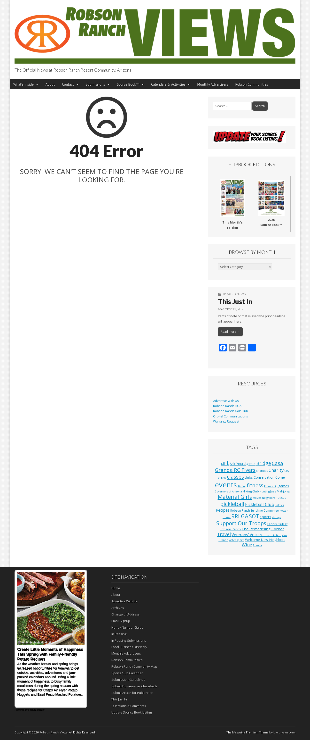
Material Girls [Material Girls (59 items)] (235, 496)
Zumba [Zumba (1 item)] (257, 545)
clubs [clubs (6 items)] (249, 477)
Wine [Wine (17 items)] (247, 545)
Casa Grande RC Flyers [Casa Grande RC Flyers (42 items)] (249, 466)
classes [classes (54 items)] (235, 476)
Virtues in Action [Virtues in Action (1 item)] (270, 535)
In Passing (118, 634)
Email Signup (120, 621)
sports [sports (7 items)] (265, 516)
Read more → (230, 332)
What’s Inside (23, 84)
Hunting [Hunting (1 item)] (265, 491)
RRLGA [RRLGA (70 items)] (239, 516)
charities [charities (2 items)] (262, 471)
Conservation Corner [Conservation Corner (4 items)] (270, 477)
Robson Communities (251, 84)
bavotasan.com (284, 732)
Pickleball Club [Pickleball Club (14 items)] (259, 504)
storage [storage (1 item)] (276, 517)
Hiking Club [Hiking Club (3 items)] (251, 491)
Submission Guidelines (128, 679)
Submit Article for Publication (132, 692)
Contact (68, 84)
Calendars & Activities (168, 84)
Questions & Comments (128, 706)
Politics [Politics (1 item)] (279, 505)
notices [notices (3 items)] (281, 497)
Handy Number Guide (127, 627)
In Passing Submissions (128, 640)
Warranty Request (226, 421)
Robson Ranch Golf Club (230, 411)
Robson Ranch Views (53, 732)
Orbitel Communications (230, 416)
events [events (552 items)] (226, 485)
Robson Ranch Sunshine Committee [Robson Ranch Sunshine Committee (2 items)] (254, 510)
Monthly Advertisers (212, 84)
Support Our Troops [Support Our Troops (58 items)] (241, 523)
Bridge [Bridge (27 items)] (263, 463)
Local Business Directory (129, 647)
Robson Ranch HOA (227, 406)
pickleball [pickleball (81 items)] (232, 504)
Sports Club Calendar (127, 673)
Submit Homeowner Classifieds (134, 686)
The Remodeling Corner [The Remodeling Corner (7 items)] (262, 528)
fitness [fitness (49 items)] (255, 485)
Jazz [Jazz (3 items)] (273, 491)
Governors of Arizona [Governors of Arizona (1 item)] (228, 491)
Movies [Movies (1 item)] (257, 497)
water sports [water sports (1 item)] (236, 540)
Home (115, 588)
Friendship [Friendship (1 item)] (271, 486)
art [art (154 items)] (225, 462)
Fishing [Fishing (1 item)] (242, 486)
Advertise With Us (226, 401)
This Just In (235, 301)
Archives (117, 608)
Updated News (234, 294)
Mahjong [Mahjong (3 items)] (283, 491)
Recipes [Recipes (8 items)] (223, 510)
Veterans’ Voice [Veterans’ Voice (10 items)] (246, 534)
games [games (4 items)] (283, 486)
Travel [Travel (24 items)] (224, 534)
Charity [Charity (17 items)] (276, 470)
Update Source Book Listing (131, 712)
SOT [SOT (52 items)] (254, 516)
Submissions (95, 84)
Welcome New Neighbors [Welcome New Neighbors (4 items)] (265, 539)
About (50, 84)
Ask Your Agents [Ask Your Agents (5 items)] (243, 463)
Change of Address (125, 614)
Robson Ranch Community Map (134, 666)
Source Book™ (128, 84)
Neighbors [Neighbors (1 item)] (268, 497)
